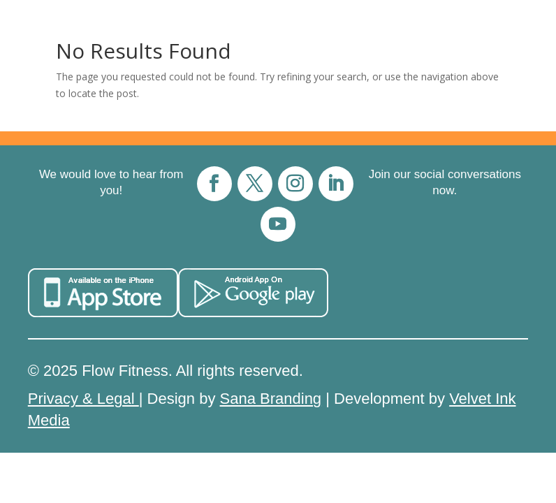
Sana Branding (271, 398)
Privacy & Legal (83, 398)
